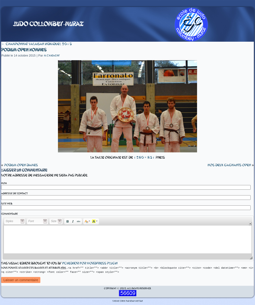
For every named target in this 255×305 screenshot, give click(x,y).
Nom (4, 183)
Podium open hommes (23, 50)
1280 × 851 (144, 157)
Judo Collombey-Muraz (48, 24)
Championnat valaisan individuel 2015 (36, 44)
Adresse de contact (14, 193)
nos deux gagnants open (229, 165)
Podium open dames (21, 165)
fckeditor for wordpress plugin (90, 263)
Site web (6, 203)
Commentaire (9, 214)
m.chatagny (52, 55)
